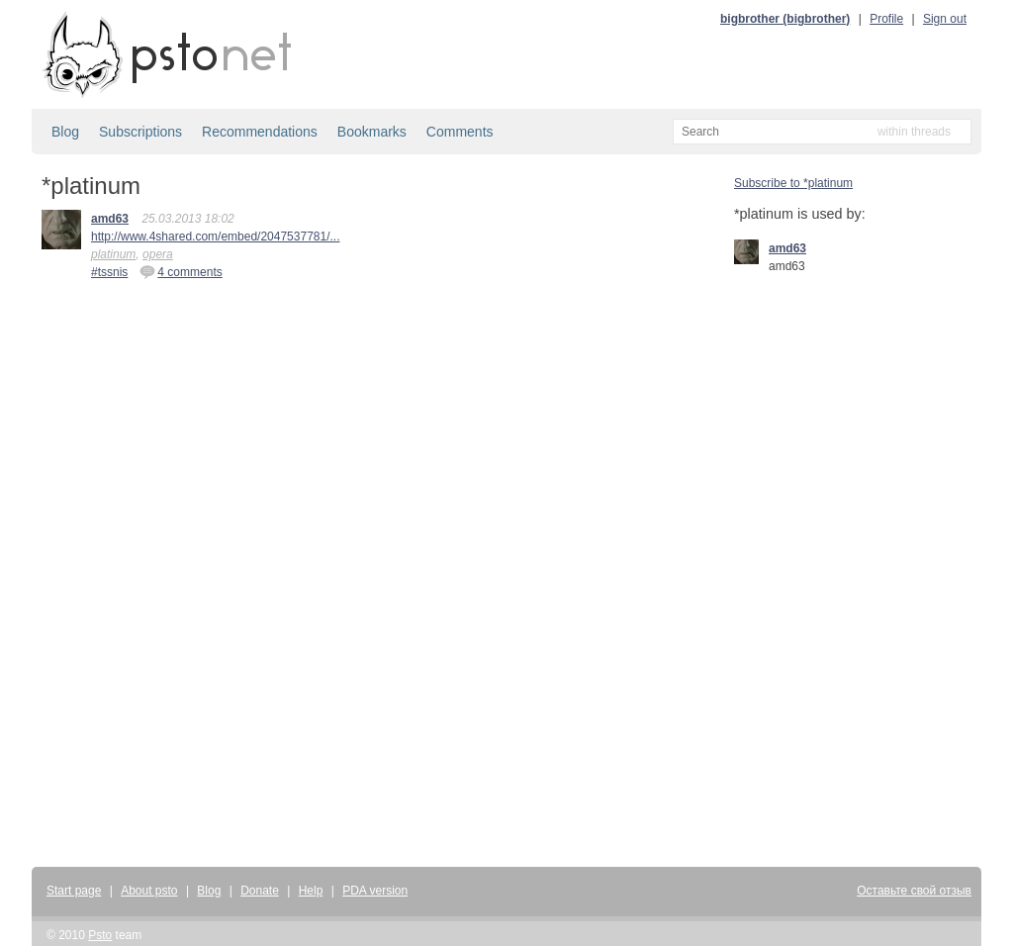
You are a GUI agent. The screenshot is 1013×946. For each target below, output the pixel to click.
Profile (886, 19)
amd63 (110, 219)
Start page (73, 891)
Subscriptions (140, 132)
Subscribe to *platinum (793, 183)
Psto (100, 935)
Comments (460, 132)
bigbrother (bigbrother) (785, 19)
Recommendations (260, 132)
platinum (113, 254)
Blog (65, 132)
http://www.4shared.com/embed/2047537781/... (215, 236)
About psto (149, 891)
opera (157, 254)
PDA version (375, 891)
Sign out (945, 19)
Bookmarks (372, 132)
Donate (259, 891)
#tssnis (109, 272)
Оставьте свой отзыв (914, 891)
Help (311, 891)
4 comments (180, 271)
